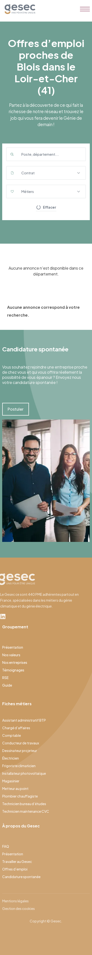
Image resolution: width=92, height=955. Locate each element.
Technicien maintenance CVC (25, 811)
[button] (46, 173)
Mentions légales (15, 901)
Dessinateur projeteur (19, 750)
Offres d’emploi (14, 869)
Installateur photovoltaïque (24, 773)
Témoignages (13, 670)
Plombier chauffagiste (20, 796)
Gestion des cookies (18, 908)
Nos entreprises (14, 662)
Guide (7, 685)
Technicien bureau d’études (24, 803)
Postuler (16, 409)
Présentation (12, 647)
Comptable (11, 735)
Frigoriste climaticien (19, 766)
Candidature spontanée (21, 876)
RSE (5, 677)
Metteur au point (15, 788)
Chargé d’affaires (16, 728)
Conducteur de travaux (20, 743)
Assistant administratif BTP (24, 720)
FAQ (5, 846)
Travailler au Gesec (17, 861)
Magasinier (10, 781)
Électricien (10, 758)
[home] (18, 9)
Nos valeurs (11, 655)
